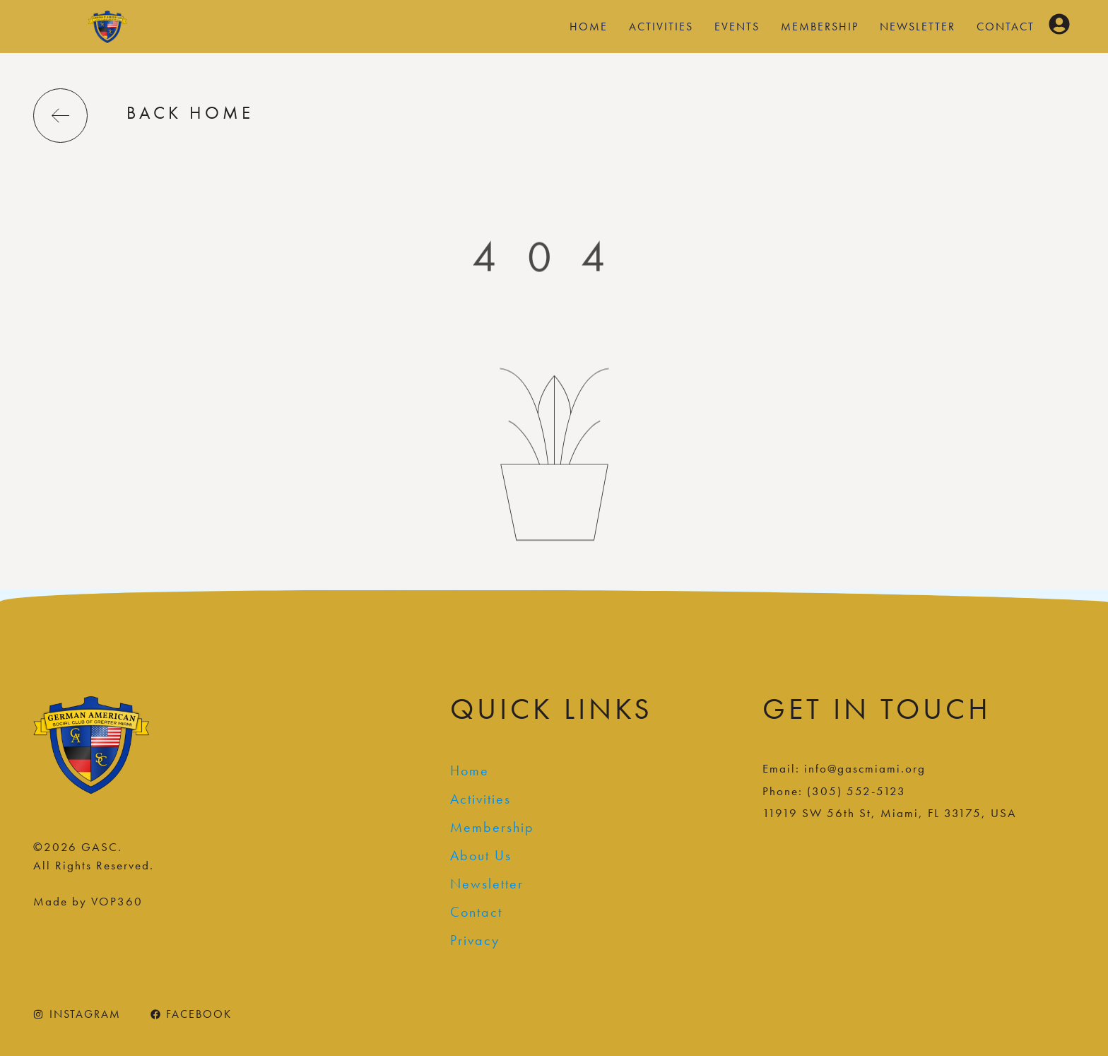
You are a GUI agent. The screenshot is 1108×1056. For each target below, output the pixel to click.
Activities (661, 26)
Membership (820, 26)
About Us (481, 855)
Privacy (475, 940)
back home (190, 112)
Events (737, 26)
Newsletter (917, 26)
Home (589, 26)
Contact (1006, 26)
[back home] (60, 115)
